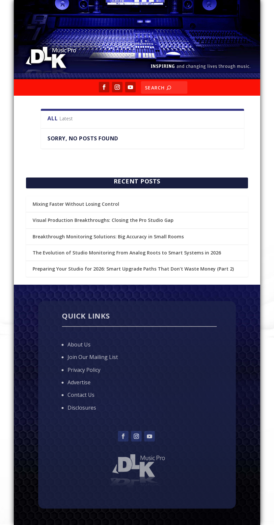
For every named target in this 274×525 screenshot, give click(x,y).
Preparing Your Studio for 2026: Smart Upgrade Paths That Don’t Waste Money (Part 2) (133, 269)
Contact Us (81, 394)
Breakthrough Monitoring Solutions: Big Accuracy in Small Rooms (108, 236)
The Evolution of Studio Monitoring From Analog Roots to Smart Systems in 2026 (127, 253)
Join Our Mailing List (93, 357)
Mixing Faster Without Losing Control (76, 204)
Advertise (79, 382)
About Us (79, 344)
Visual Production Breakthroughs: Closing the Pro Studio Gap (103, 220)
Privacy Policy (84, 369)
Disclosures (82, 407)
